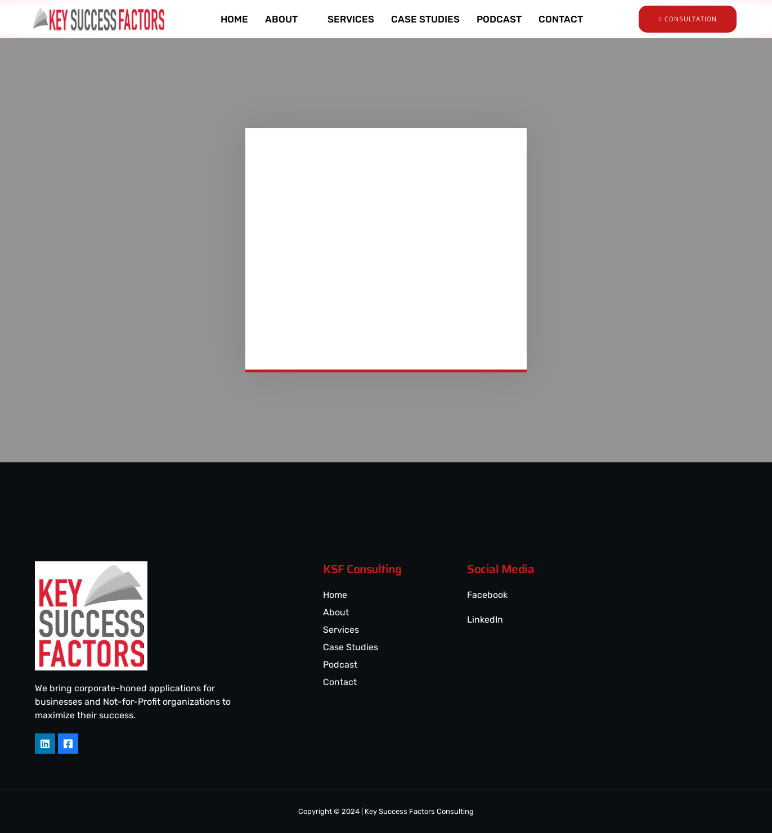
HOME (234, 19)
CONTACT (560, 19)
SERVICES (350, 19)
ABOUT (286, 19)
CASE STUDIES (425, 19)
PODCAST (499, 19)
